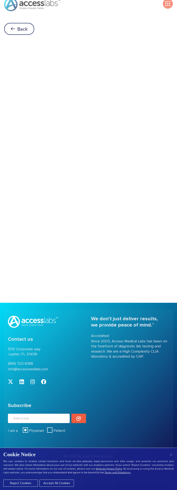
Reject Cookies (20, 483)
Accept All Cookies (56, 483)
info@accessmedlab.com (28, 369)
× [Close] (171, 454)
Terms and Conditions (118, 472)
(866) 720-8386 (20, 363)
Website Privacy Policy (109, 468)
